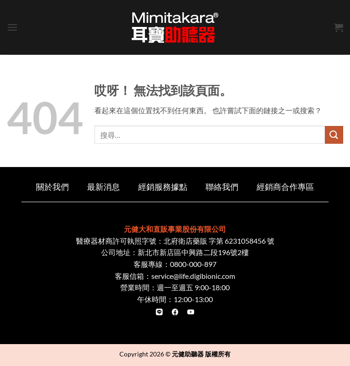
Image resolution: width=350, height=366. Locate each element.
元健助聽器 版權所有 (201, 354)
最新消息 (103, 187)
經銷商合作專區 (285, 187)
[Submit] (334, 135)
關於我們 (52, 187)
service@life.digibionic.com (193, 276)
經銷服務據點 (162, 187)
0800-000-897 (193, 264)
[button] (12, 27)
